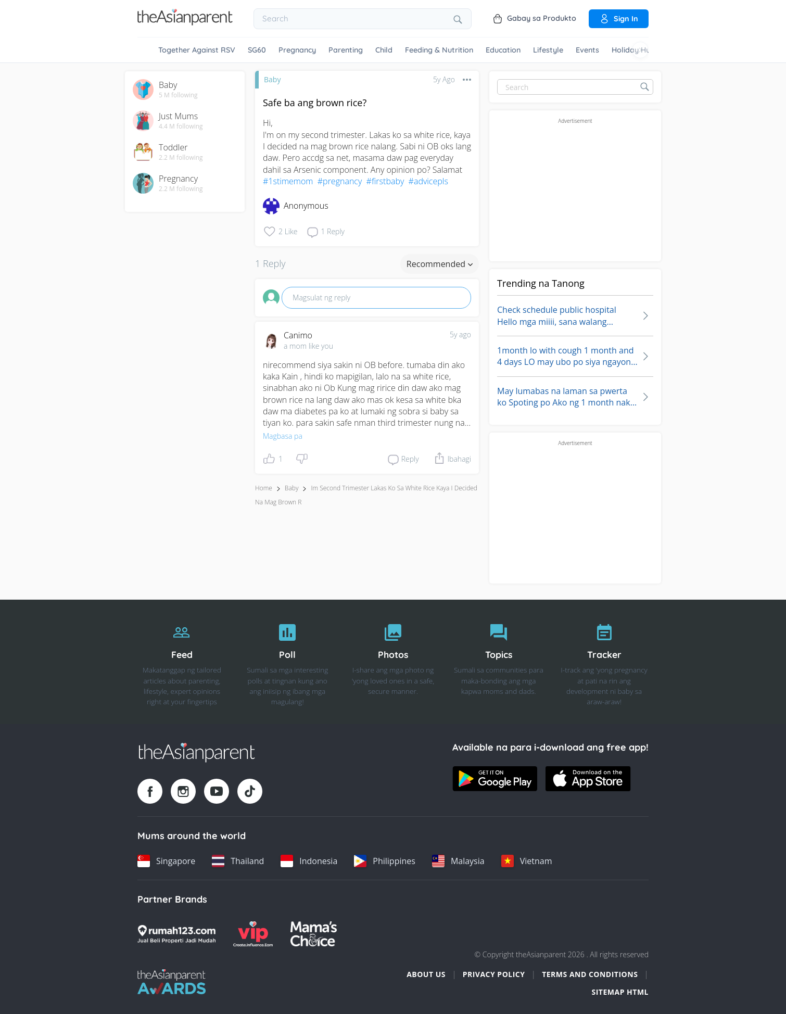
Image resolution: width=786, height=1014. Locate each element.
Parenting (345, 50)
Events (587, 50)
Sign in (618, 19)
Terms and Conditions (590, 974)
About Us (426, 974)
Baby (272, 79)
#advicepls (428, 181)
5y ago (460, 334)
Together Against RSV (196, 50)
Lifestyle (548, 50)
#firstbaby (385, 181)
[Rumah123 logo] (176, 933)
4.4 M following (181, 126)
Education (503, 50)
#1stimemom (288, 181)
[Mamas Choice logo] (313, 933)
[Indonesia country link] (309, 861)
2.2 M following (181, 158)
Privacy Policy (494, 974)
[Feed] (182, 662)
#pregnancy (340, 181)
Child (383, 50)
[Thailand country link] (238, 861)
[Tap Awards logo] (171, 981)
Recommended (440, 264)
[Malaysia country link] (458, 861)
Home (263, 488)
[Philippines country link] (384, 861)
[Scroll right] (640, 50)
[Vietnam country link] (526, 861)
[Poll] (287, 662)
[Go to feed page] (185, 22)
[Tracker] (604, 662)
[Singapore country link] (166, 861)
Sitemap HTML (620, 992)
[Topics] (498, 662)
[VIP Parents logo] (253, 933)
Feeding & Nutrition (439, 50)
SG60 (257, 50)
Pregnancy (297, 50)
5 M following (178, 95)
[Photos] (393, 662)
